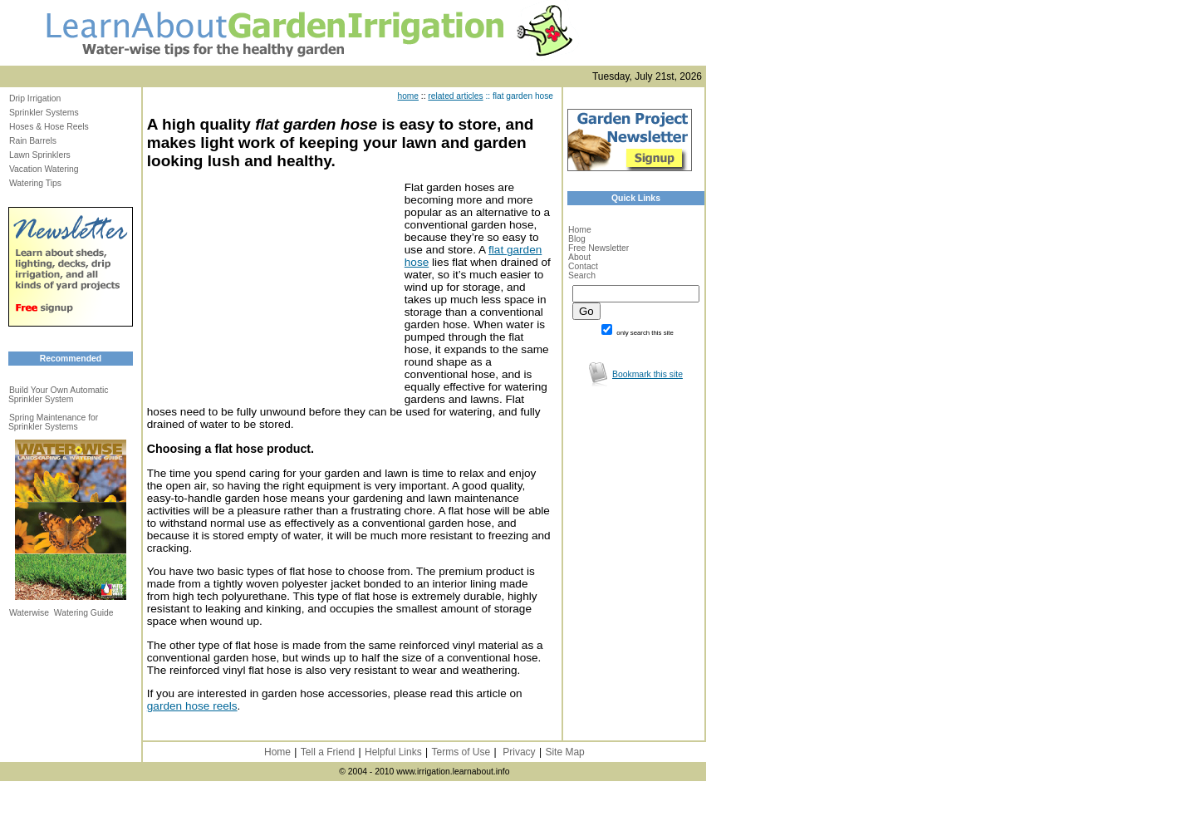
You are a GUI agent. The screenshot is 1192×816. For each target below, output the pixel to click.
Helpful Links (393, 752)
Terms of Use (460, 752)
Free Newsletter (598, 248)
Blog (577, 238)
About (579, 257)
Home (579, 229)
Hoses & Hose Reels (49, 126)
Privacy (519, 752)
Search (582, 275)
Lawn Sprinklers (40, 155)
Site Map (564, 752)
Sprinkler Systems (44, 112)
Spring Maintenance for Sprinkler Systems (53, 422)
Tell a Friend (328, 752)
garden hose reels (192, 706)
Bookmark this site (647, 374)
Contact (583, 266)
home (408, 96)
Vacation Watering (44, 169)
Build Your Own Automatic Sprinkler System (58, 395)
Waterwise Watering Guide (61, 612)
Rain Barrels (32, 140)
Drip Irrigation (35, 98)
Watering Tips (35, 183)
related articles (455, 96)
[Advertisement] (271, 285)
